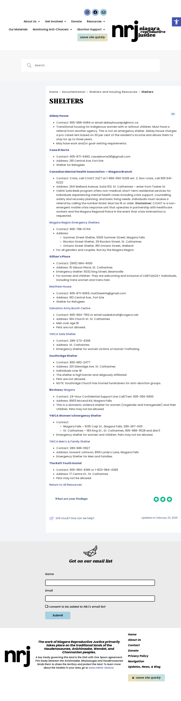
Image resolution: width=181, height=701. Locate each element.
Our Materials (18, 30)
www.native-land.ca (100, 667)
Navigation (136, 661)
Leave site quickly (93, 37)
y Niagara (62, 390)
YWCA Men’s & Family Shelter (69, 442)
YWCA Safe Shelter (62, 334)
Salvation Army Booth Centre (69, 308)
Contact (134, 645)
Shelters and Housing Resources (113, 92)
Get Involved (55, 22)
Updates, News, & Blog (144, 667)
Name (49, 574)
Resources (96, 22)
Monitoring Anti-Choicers (52, 30)
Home (53, 92)
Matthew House (60, 287)
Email (49, 590)
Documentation (73, 92)
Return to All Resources (65, 485)
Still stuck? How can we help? (71, 518)
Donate (76, 22)
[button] (176, 21)
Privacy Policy (138, 656)
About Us (32, 22)
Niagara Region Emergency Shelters (74, 223)
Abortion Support (91, 30)
